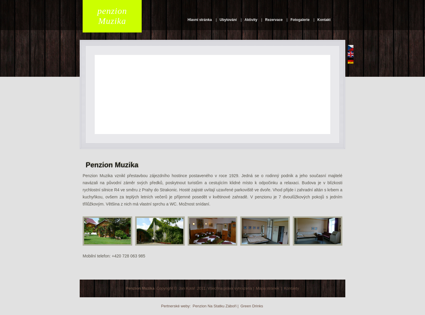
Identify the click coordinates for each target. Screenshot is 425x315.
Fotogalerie (300, 20)
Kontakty (291, 288)
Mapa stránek (267, 288)
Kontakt (324, 20)
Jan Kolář (187, 288)
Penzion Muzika (140, 288)
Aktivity (251, 20)
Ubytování (228, 20)
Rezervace (273, 20)
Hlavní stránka (200, 20)
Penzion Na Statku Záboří (215, 306)
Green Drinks (252, 306)
